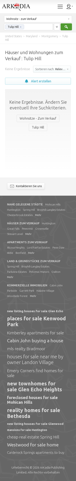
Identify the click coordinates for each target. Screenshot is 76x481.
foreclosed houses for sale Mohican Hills (32, 400)
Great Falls (13, 228)
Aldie (10, 252)
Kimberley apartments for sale (35, 332)
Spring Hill (29, 209)
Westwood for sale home (33, 444)
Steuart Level (15, 233)
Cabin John (56, 285)
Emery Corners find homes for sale (35, 373)
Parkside (12, 290)
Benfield (21, 252)
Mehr (38, 215)
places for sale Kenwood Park (36, 321)
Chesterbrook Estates (20, 215)
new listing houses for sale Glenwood (35, 423)
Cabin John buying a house (35, 340)
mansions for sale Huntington (27, 430)
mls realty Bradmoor (26, 348)
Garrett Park (26, 290)
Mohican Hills (52, 204)
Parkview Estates (17, 271)
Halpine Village (45, 290)
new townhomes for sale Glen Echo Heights (34, 386)
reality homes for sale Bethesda (33, 413)
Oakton (55, 271)
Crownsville (42, 228)
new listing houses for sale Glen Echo (35, 311)
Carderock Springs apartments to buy (35, 452)
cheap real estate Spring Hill (33, 436)
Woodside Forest (17, 295)
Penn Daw (58, 247)
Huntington (13, 209)
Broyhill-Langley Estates (51, 209)
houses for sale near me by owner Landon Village (35, 359)
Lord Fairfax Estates (38, 247)
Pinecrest (27, 228)
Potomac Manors (39, 271)
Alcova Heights (16, 247)
